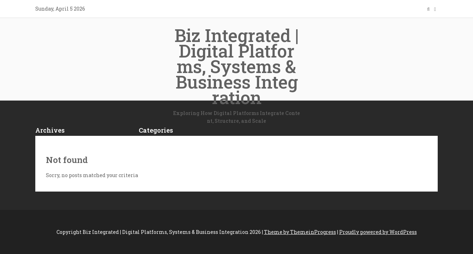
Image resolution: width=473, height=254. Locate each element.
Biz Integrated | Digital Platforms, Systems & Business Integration (236, 74)
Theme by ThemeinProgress (300, 232)
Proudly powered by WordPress (378, 232)
